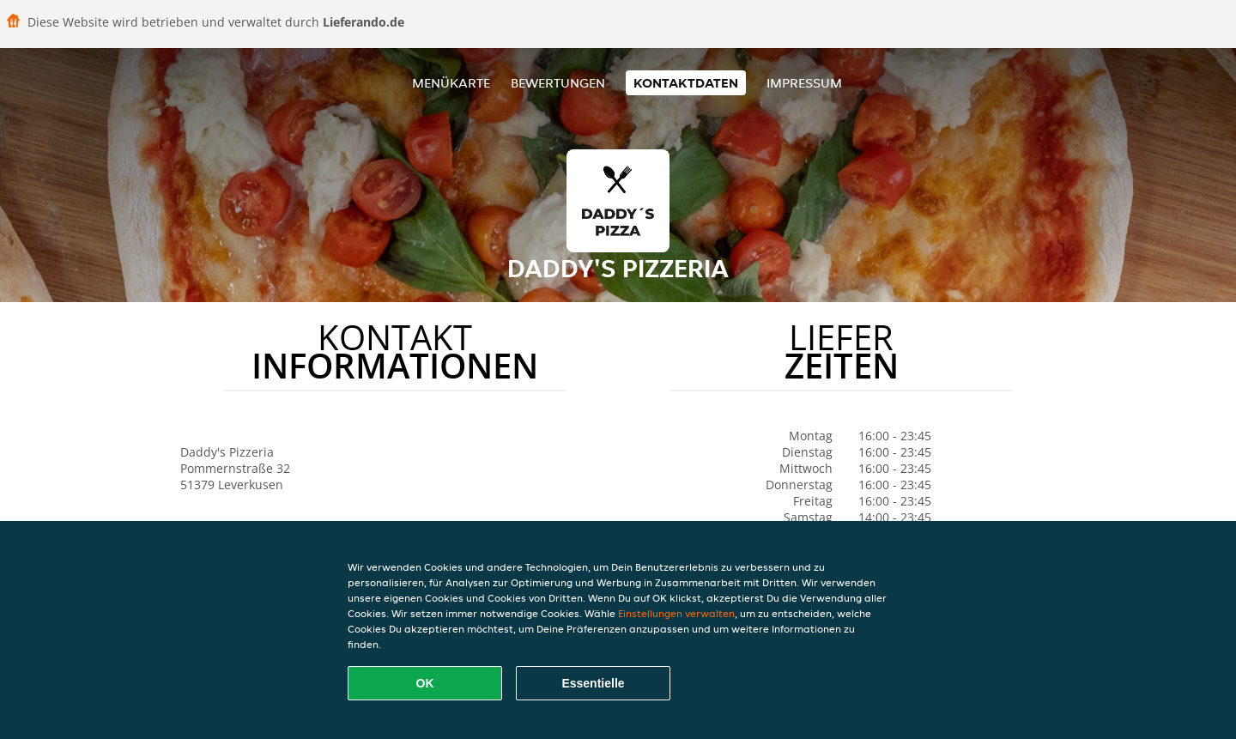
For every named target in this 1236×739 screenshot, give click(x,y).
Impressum (804, 83)
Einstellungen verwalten (676, 613)
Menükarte (451, 83)
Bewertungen (558, 83)
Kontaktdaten (685, 83)
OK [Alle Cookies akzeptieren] (425, 683)
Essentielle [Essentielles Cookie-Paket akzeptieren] (592, 683)
